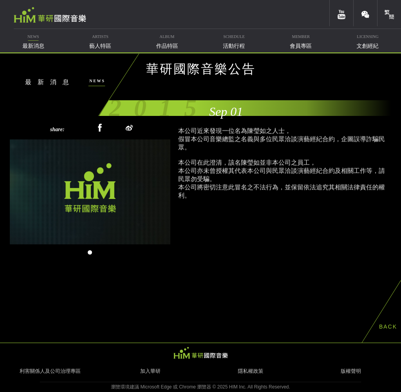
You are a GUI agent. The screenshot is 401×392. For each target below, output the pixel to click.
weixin (365, 13)
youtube (341, 13)
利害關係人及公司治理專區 (50, 371)
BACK (388, 326)
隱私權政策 (251, 371)
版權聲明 (351, 371)
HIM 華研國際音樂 (200, 353)
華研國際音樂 (50, 15)
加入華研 (150, 371)
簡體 (389, 13)
